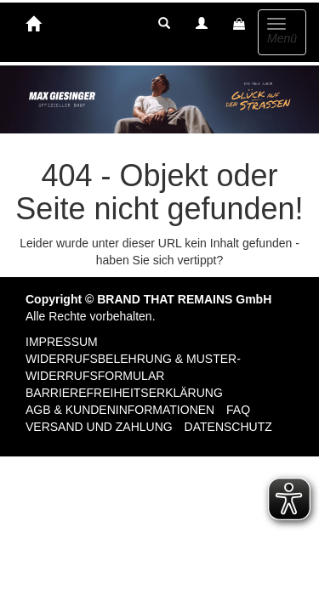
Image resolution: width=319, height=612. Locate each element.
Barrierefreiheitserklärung (124, 393)
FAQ (238, 409)
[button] (164, 24)
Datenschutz (228, 427)
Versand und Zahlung (99, 427)
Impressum (62, 341)
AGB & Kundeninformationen (120, 409)
